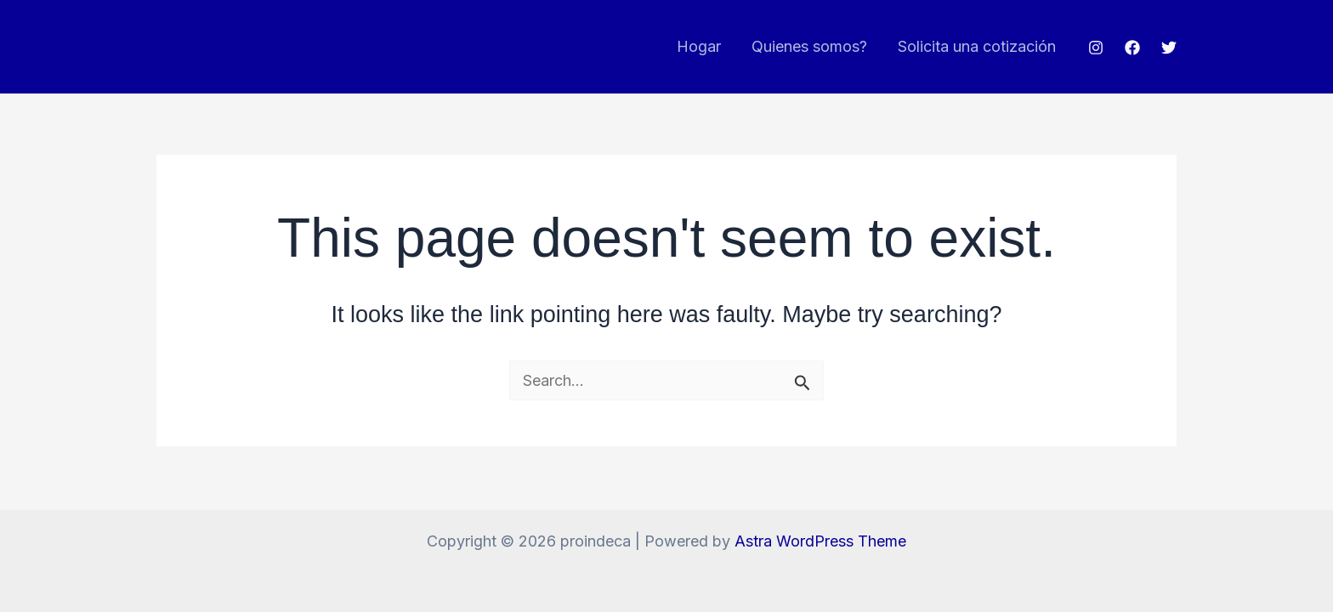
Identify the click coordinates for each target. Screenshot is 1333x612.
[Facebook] (1132, 47)
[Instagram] (1095, 47)
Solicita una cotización (977, 46)
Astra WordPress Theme (820, 541)
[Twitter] (1169, 47)
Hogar (699, 46)
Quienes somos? (809, 46)
